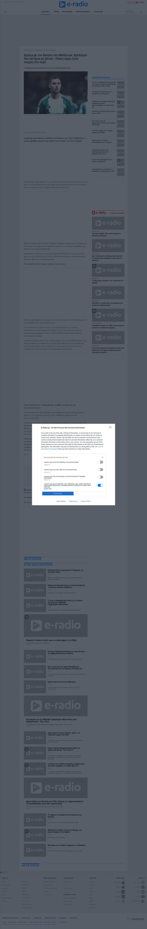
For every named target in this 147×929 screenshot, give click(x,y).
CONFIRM (58, 493)
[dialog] (73, 464)
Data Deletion (61, 501)
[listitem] (73, 457)
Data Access (73, 501)
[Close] (111, 428)
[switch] (100, 462)
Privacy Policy (85, 501)
